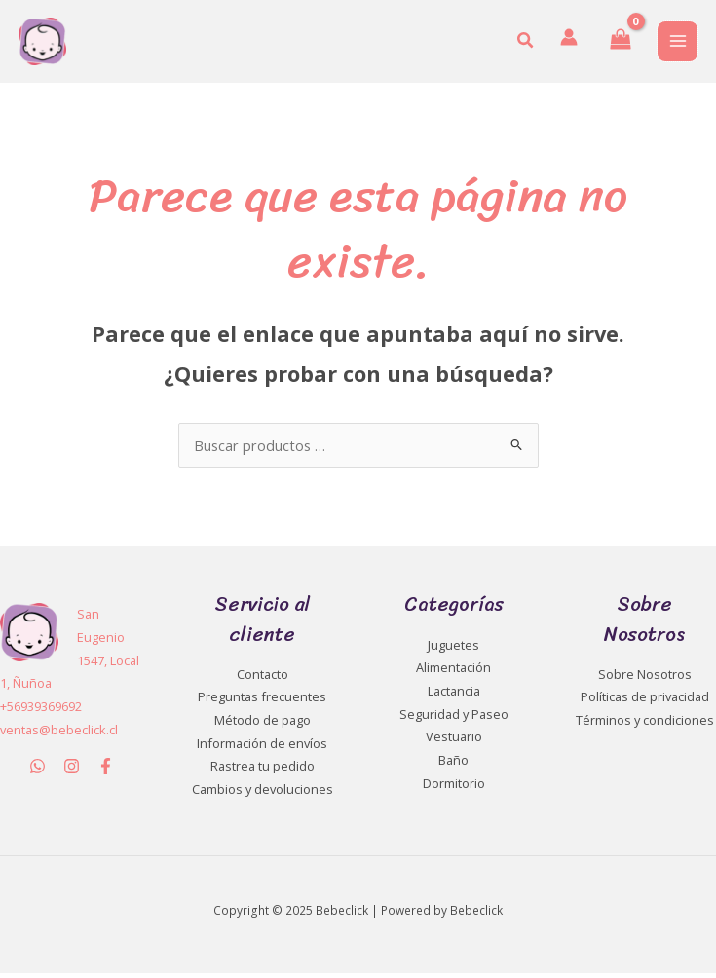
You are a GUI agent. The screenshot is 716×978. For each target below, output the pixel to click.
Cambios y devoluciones (262, 794)
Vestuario (454, 741)
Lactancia (454, 695)
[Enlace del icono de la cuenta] (568, 40)
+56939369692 (41, 711)
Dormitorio (454, 788)
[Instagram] (71, 771)
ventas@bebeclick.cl (59, 734)
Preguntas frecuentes (262, 701)
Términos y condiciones (645, 725)
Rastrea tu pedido (262, 770)
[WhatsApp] (37, 771)
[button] (526, 43)
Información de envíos (262, 748)
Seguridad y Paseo (454, 719)
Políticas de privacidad (645, 701)
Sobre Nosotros (645, 679)
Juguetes (453, 649)
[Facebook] (105, 771)
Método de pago (262, 725)
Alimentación (453, 672)
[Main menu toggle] (677, 43)
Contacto (262, 679)
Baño (453, 764)
